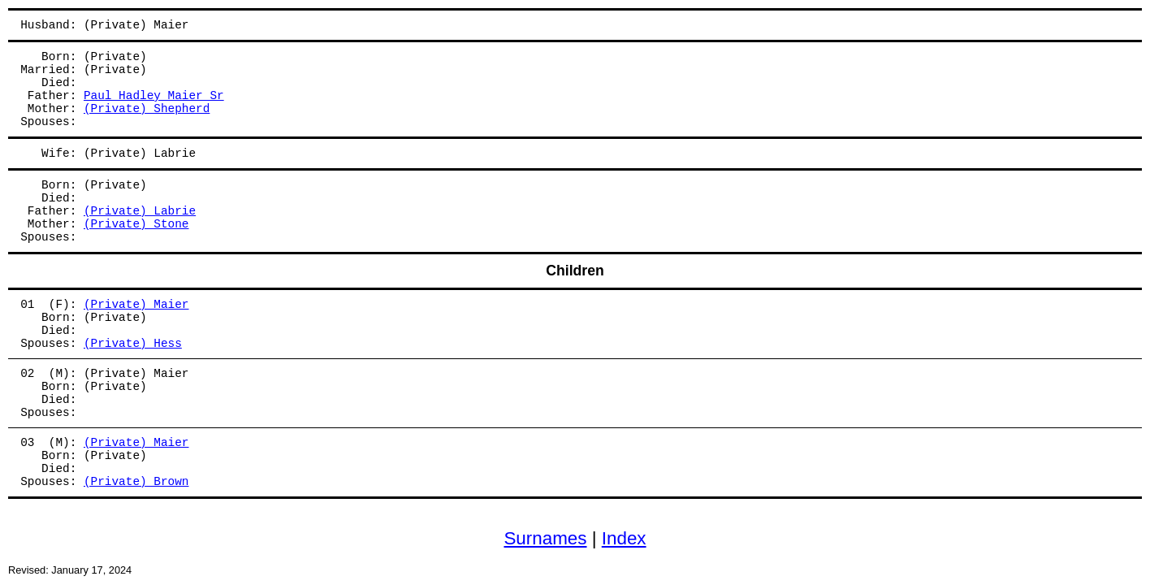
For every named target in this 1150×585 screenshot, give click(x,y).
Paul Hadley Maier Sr (154, 95)
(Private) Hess (133, 343)
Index (624, 538)
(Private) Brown (136, 481)
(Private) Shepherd (147, 108)
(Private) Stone (136, 224)
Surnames (545, 538)
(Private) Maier (136, 304)
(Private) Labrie (140, 211)
